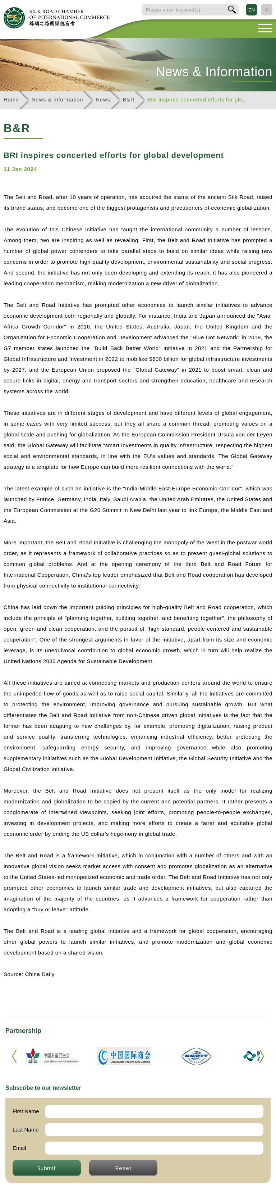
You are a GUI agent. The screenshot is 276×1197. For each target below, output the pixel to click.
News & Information (57, 99)
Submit (46, 1167)
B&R (129, 99)
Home (11, 99)
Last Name (26, 1129)
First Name (26, 1111)
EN (251, 10)
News (103, 99)
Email (19, 1148)
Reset (123, 1167)
